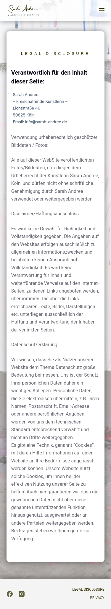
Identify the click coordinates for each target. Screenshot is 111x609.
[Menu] (101, 10)
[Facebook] (10, 594)
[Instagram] (22, 594)
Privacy (97, 598)
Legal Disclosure (88, 589)
